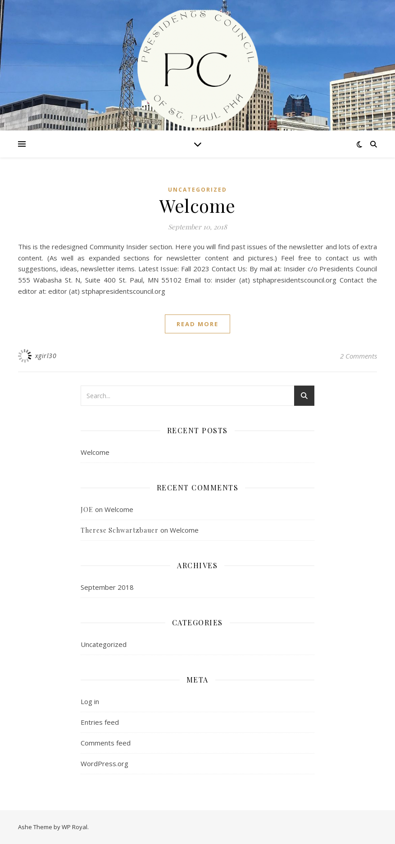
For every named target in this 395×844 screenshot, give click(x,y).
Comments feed (106, 742)
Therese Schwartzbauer (120, 530)
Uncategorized (197, 189)
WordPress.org (104, 763)
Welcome (197, 205)
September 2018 (107, 587)
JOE (87, 509)
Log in (90, 701)
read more (197, 324)
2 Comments (358, 355)
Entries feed (100, 722)
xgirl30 (46, 355)
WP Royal (74, 827)
